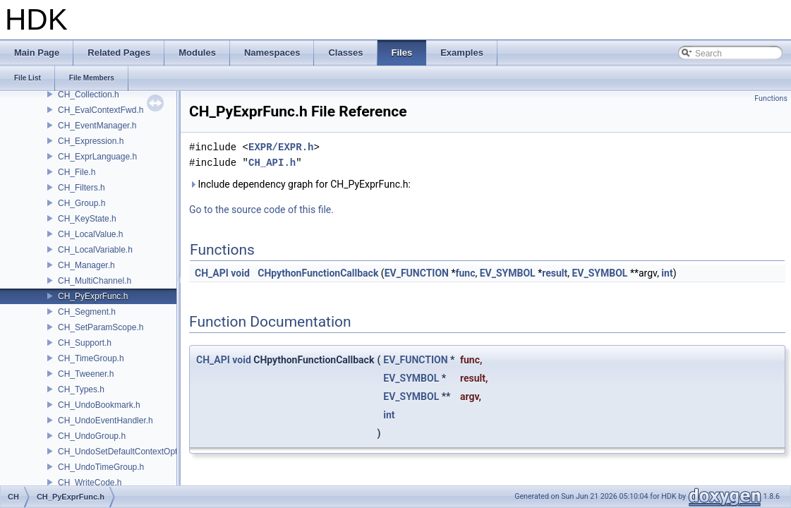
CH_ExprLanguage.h (97, 157)
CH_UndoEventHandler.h (105, 420)
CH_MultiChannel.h (94, 281)
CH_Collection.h (88, 94)
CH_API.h (272, 162)
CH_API (212, 273)
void (240, 273)
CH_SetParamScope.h (100, 327)
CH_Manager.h (86, 265)
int (666, 273)
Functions (770, 98)
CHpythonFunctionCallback (318, 273)
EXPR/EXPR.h (280, 147)
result (554, 273)
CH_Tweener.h (86, 374)
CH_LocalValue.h (90, 234)
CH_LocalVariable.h (95, 250)
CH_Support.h (84, 343)
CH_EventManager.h (97, 126)
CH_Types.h (81, 389)
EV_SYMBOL (508, 273)
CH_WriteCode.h (89, 483)
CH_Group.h (81, 203)
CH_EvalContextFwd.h (100, 110)
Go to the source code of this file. (261, 209)
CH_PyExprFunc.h (93, 296)
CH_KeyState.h (87, 219)
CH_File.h (76, 172)
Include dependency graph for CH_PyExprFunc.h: (300, 184)
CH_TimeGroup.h (91, 358)
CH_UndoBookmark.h (99, 405)
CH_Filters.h (81, 188)
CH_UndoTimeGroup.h (101, 467)
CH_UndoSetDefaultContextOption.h (126, 451)
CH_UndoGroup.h (92, 436)
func (465, 273)
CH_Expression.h (90, 141)
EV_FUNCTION (417, 273)
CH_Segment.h (87, 312)
